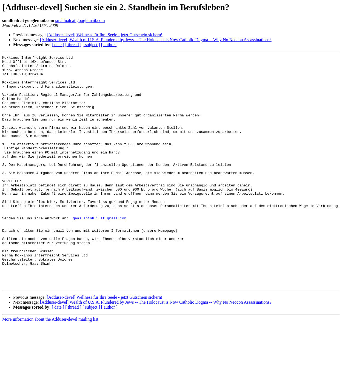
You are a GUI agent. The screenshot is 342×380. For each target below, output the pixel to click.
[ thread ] (73, 44)
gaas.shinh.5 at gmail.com (99, 250)
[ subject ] (91, 44)
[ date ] (58, 44)
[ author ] (109, 44)
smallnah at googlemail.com (80, 20)
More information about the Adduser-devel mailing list (50, 365)
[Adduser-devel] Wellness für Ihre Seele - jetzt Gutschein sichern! (105, 34)
